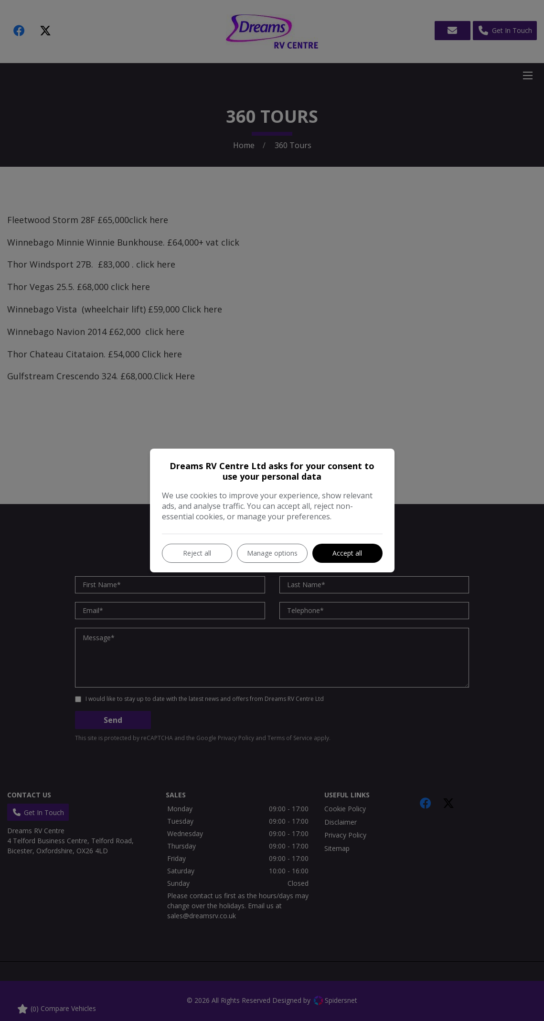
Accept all (347, 553)
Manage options (272, 553)
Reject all (197, 553)
